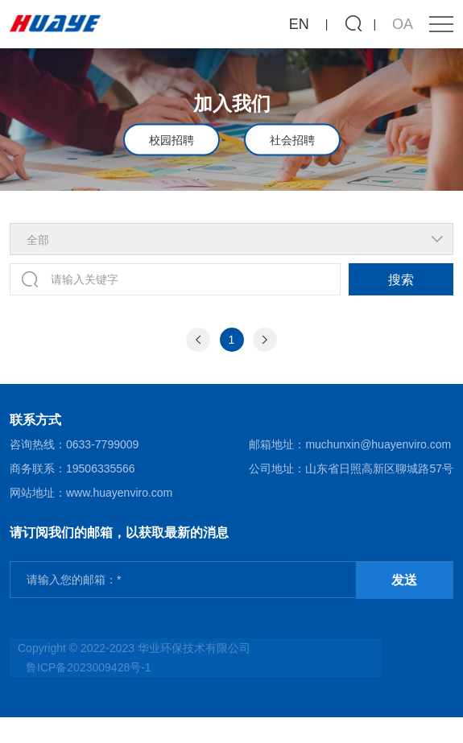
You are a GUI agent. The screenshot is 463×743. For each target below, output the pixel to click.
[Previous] (198, 340)
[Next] (265, 340)
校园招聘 (171, 139)
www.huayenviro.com (119, 492)
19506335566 (100, 468)
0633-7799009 (102, 444)
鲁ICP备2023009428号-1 (88, 667)
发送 (404, 580)
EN (299, 24)
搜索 (401, 280)
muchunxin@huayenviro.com (378, 444)
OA (402, 24)
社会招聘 (292, 139)
